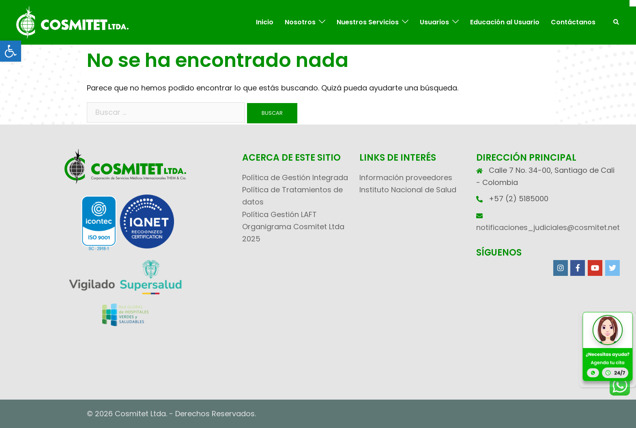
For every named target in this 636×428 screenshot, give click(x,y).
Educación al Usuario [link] (504, 22)
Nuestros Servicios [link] (368, 22)
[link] (10, 51)
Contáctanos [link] (573, 22)
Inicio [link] (264, 22)
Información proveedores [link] (405, 177)
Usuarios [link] (434, 22)
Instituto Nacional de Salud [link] (407, 190)
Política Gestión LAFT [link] (279, 214)
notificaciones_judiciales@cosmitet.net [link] (548, 227)
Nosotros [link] (300, 22)
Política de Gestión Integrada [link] (295, 177)
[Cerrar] (633, 3)
